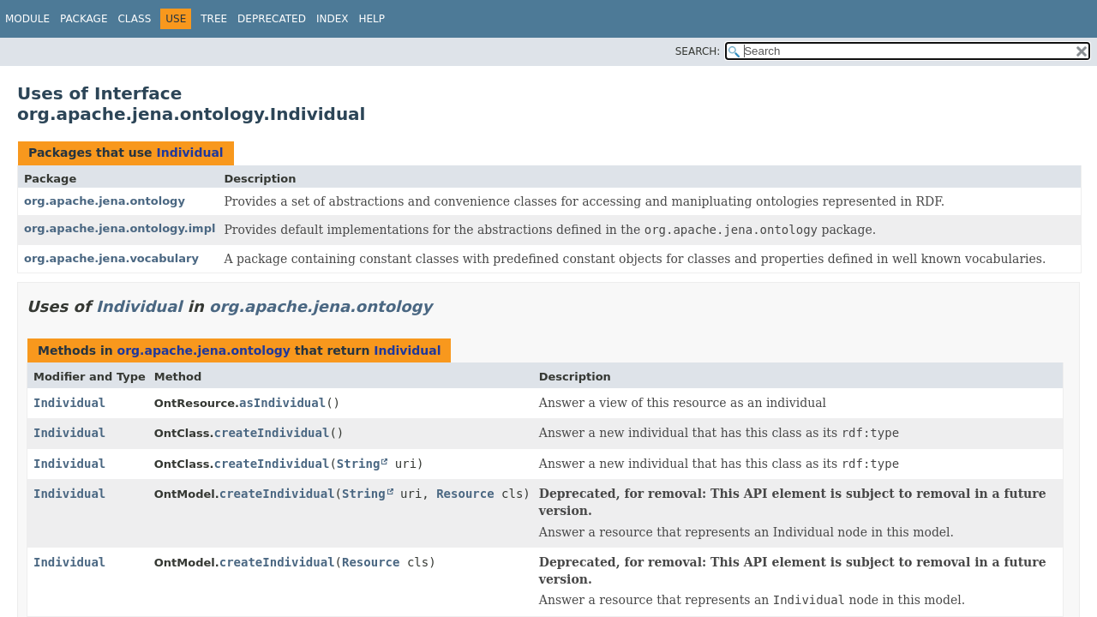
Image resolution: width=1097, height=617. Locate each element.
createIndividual (272, 433)
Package (83, 19)
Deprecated (271, 19)
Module (27, 19)
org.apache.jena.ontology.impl (119, 228)
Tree (214, 19)
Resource (465, 493)
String (359, 463)
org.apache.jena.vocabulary (111, 258)
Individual (189, 152)
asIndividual (282, 403)
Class (134, 19)
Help (371, 19)
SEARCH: (698, 51)
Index (332, 19)
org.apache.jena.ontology (104, 201)
